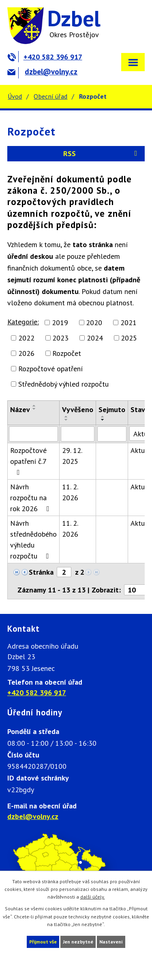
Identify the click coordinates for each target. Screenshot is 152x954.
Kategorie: (23, 321)
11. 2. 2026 (70, 492)
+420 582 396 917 (44, 56)
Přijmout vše (43, 942)
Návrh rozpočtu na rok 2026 (31, 497)
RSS (101, 153)
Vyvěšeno (77, 409)
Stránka (41, 572)
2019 (60, 322)
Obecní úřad (50, 96)
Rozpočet (66, 353)
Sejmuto (111, 409)
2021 (128, 322)
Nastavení (111, 942)
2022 (26, 338)
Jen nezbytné (78, 942)
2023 (60, 338)
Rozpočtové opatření (50, 368)
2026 (26, 353)
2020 (94, 322)
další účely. (92, 897)
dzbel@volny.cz (42, 71)
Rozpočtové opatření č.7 (28, 461)
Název (20, 409)
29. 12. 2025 (72, 456)
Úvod (15, 96)
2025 (129, 338)
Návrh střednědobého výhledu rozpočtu (33, 539)
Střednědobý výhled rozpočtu (63, 384)
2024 (95, 338)
